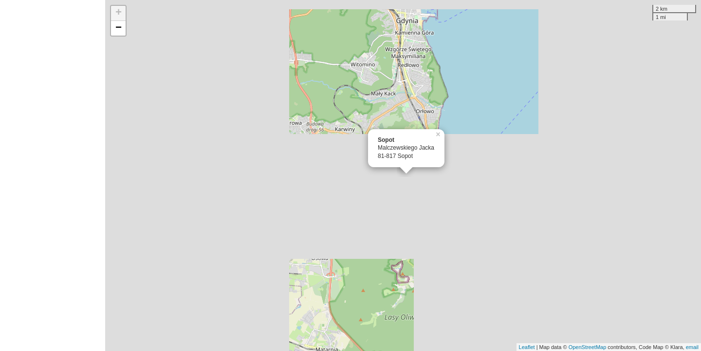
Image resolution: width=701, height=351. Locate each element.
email (692, 347)
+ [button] (118, 13)
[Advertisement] (52, 175)
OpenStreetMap (588, 347)
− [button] (118, 28)
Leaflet (527, 347)
